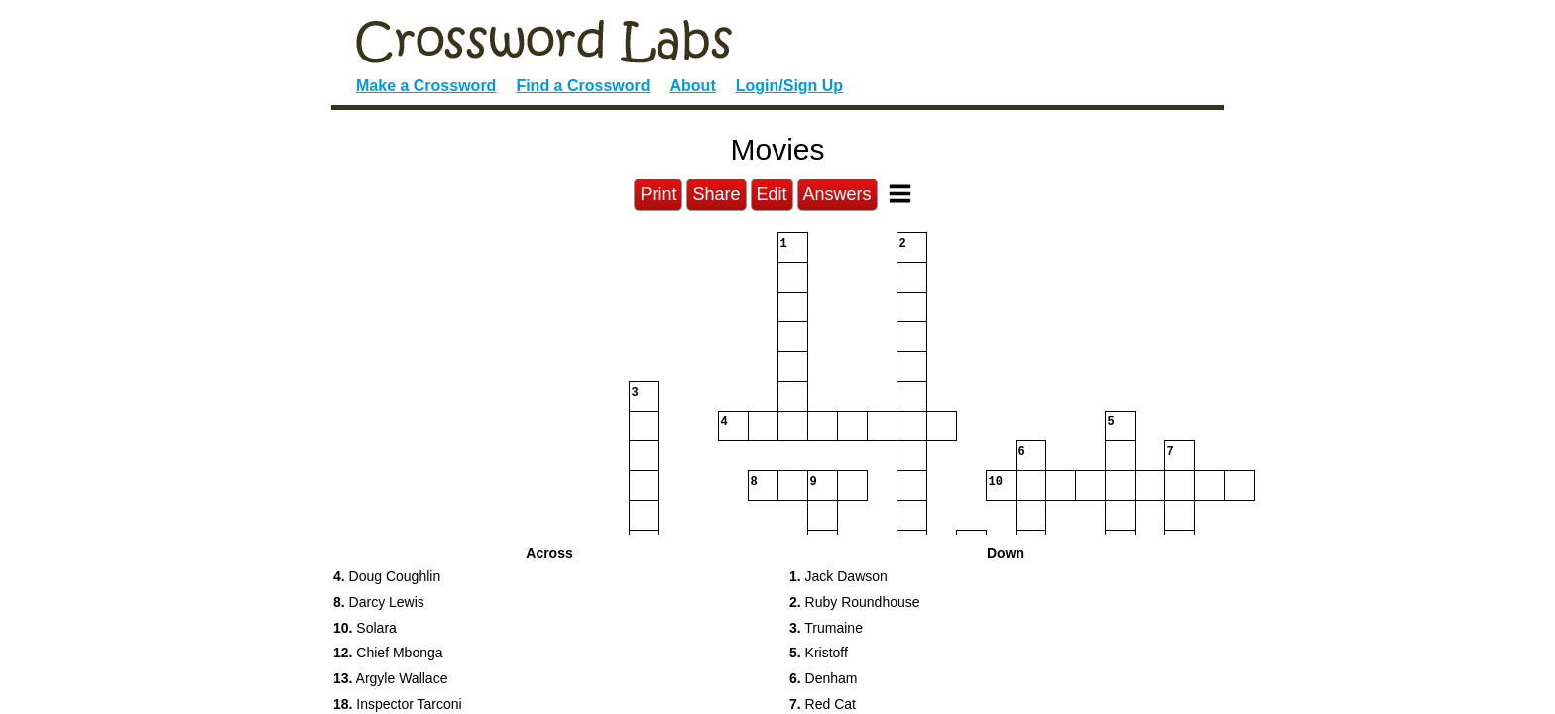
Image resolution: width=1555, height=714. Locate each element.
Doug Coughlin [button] (386, 576)
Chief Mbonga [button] (388, 652)
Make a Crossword (426, 85)
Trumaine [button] (826, 628)
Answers (837, 194)
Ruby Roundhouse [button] (854, 602)
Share (716, 194)
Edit (772, 194)
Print (658, 194)
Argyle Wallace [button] (390, 678)
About (693, 85)
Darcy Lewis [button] (378, 602)
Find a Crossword (583, 85)
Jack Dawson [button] (838, 576)
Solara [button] (365, 628)
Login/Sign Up (789, 85)
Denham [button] (823, 678)
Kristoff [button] (818, 652)
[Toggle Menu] (900, 194)
